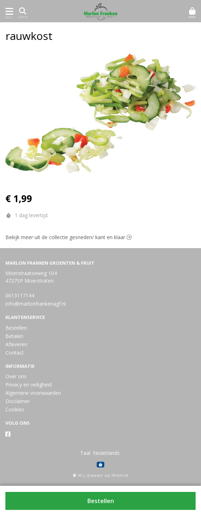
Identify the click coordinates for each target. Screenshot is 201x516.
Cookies (14, 409)
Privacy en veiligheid (28, 384)
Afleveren (16, 344)
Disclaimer (17, 401)
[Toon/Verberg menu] (8, 11)
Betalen (14, 336)
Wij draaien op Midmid (100, 475)
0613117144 (19, 295)
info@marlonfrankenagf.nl (35, 303)
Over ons (16, 376)
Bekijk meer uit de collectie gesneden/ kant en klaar (68, 237)
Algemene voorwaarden (33, 392)
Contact (14, 352)
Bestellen (100, 501)
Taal (85, 452)
